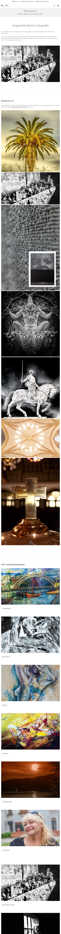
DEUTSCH (15, 1)
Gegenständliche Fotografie (37, 14)
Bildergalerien (26, 14)
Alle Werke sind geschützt (27, 1)
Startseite (20, 14)
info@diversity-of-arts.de (42, 1)
